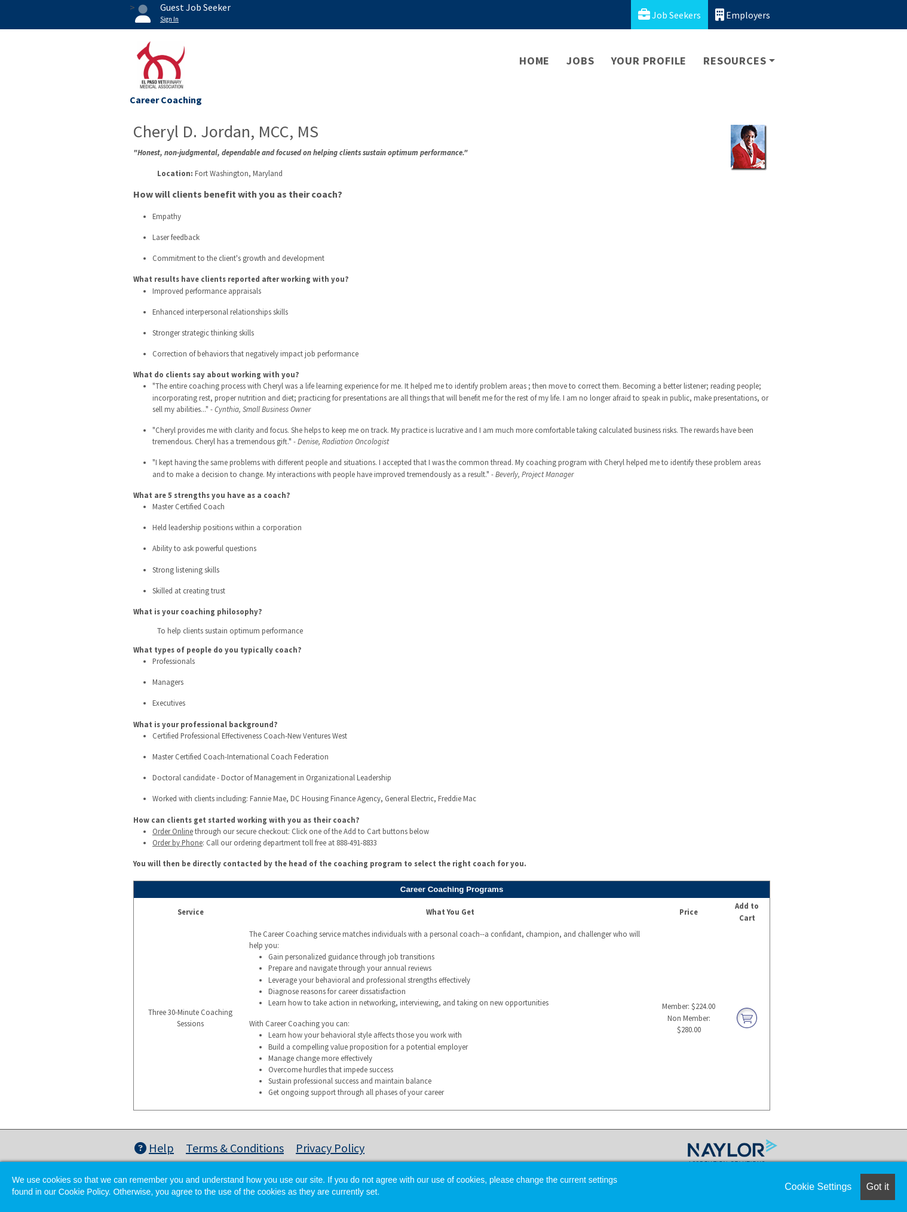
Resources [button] (734, 60)
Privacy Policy (330, 1147)
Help (154, 1147)
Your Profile (649, 60)
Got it (877, 1187)
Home (534, 60)
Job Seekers (669, 14)
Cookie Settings (818, 1187)
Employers (742, 14)
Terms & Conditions (235, 1147)
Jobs (580, 60)
